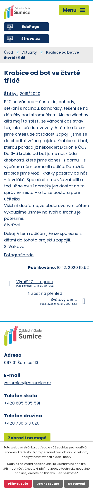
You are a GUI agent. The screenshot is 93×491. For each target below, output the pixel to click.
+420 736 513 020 (21, 423)
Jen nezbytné (48, 484)
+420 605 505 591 (22, 403)
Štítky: (11, 93)
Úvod (8, 52)
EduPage (30, 26)
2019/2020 (30, 93)
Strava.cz (30, 38)
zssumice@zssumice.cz (27, 383)
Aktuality (29, 52)
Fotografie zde (18, 255)
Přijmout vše (18, 484)
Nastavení (76, 484)
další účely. (63, 457)
